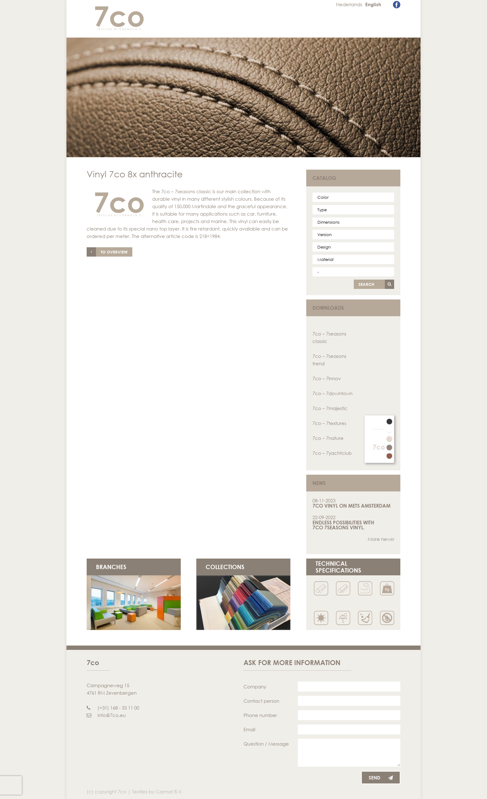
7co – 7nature (328, 438)
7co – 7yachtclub (332, 453)
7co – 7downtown (332, 393)
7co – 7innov (326, 378)
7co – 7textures (329, 423)
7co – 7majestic (330, 408)
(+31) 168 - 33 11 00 (113, 707)
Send (381, 777)
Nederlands (349, 4)
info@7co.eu (106, 715)
